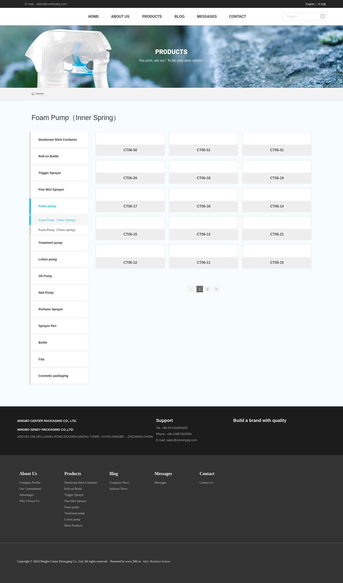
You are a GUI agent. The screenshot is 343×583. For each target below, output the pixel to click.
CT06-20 (130, 178)
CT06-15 (130, 234)
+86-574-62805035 (175, 428)
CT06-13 (203, 234)
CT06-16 (203, 206)
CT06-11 (203, 262)
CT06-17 (130, 206)
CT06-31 (277, 150)
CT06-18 (203, 178)
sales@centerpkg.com (52, 4)
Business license (160, 561)
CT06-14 (277, 206)
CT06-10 (277, 262)
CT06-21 (277, 234)
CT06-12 (130, 262)
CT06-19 (277, 178)
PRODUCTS (171, 52)
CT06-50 (130, 150)
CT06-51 (203, 150)
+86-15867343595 (179, 434)
